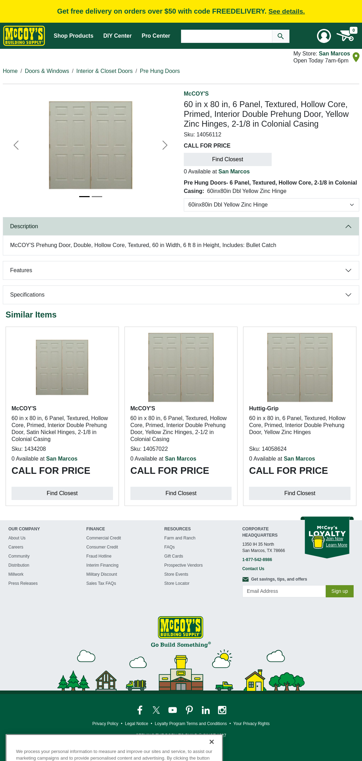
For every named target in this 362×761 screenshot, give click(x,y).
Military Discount (101, 574)
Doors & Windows (47, 71)
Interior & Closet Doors (104, 71)
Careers (15, 547)
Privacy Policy (105, 723)
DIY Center (117, 36)
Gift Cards (173, 556)
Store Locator (176, 583)
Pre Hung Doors (160, 71)
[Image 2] (97, 197)
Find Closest (227, 159)
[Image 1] (84, 197)
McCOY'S (196, 94)
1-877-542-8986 (257, 559)
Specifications (27, 295)
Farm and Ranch (179, 538)
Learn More (336, 545)
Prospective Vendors (183, 565)
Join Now (334, 538)
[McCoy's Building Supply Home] (24, 35)
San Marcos (334, 54)
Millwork (15, 574)
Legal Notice (136, 723)
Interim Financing (102, 565)
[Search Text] (226, 36)
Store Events (176, 574)
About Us (16, 538)
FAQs (169, 547)
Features (21, 270)
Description (24, 226)
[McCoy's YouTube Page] (173, 709)
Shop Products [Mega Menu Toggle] (73, 36)
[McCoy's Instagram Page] (222, 709)
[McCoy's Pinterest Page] (189, 709)
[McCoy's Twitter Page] (156, 709)
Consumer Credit (102, 547)
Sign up (339, 591)
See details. (287, 11)
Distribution (18, 565)
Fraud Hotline (99, 556)
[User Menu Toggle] (324, 36)
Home (10, 71)
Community (19, 556)
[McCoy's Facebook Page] (140, 709)
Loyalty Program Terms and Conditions (191, 723)
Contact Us (253, 568)
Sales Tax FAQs (101, 583)
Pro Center (156, 36)
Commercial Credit (103, 538)
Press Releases (23, 583)
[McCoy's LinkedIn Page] (206, 709)
